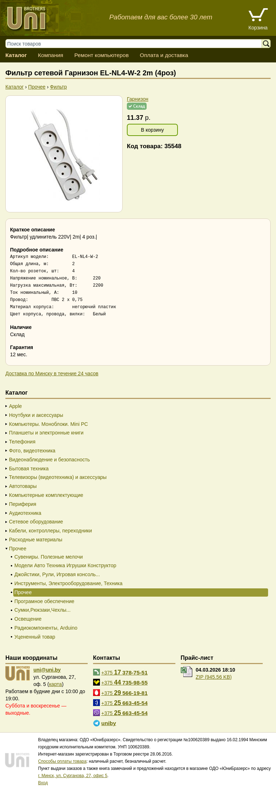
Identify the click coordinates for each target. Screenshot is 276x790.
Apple (15, 406)
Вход (43, 782)
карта (55, 684)
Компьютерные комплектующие (46, 495)
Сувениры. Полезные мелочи (48, 557)
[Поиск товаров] (137, 43)
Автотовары (23, 486)
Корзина (257, 27)
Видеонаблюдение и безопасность (49, 459)
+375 (124, 672)
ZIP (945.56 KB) (214, 677)
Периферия (22, 504)
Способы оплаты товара (62, 761)
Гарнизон (137, 99)
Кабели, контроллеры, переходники (50, 530)
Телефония (22, 442)
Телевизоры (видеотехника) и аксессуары (58, 477)
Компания (50, 55)
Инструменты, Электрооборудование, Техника (68, 583)
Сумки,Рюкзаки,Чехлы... (42, 610)
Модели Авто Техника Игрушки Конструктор (65, 565)
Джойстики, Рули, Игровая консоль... (57, 574)
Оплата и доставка (164, 55)
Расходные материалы (35, 539)
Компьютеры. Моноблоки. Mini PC (48, 424)
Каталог (16, 55)
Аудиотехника (25, 513)
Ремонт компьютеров (101, 55)
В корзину (152, 130)
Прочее (17, 548)
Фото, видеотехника (32, 450)
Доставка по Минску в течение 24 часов (51, 373)
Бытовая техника (29, 468)
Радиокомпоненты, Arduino (45, 628)
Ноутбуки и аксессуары (36, 415)
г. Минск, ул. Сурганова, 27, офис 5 (72, 775)
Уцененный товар (34, 637)
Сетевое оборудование (36, 522)
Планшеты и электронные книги (46, 433)
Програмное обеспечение (44, 601)
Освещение (27, 619)
